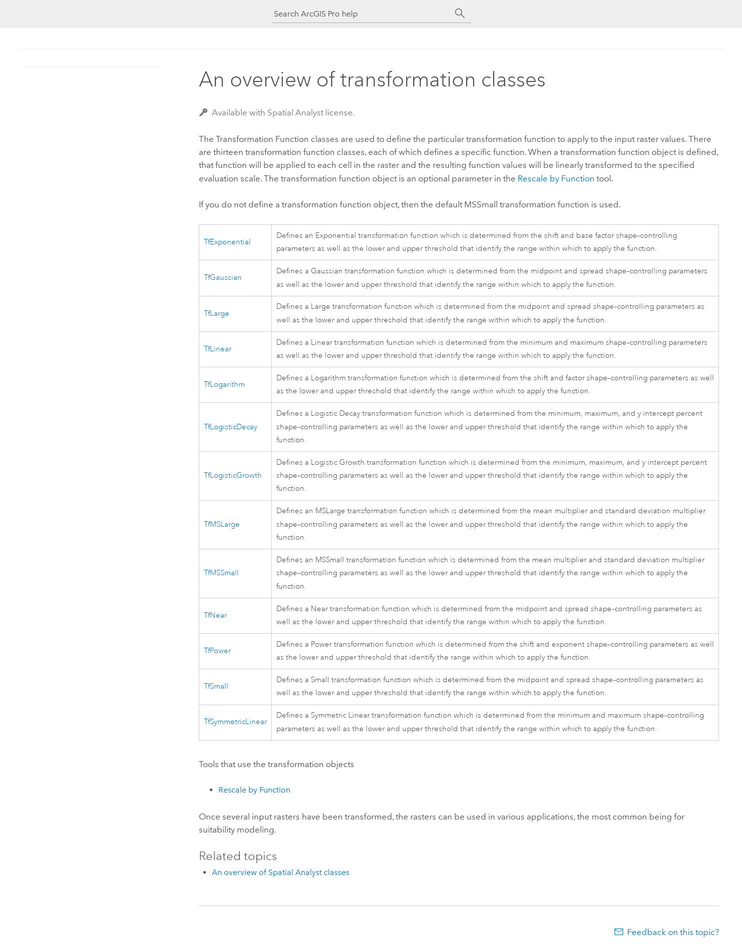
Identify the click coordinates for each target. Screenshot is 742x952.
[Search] (460, 13)
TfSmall (216, 686)
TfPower (217, 651)
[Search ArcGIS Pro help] (361, 13)
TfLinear (217, 349)
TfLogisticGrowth (233, 475)
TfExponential (227, 242)
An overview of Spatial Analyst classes (280, 872)
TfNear (215, 615)
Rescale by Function (556, 178)
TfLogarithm (224, 384)
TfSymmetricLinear (235, 722)
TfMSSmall (221, 573)
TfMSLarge (222, 524)
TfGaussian (223, 277)
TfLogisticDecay (230, 427)
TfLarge (216, 313)
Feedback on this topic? (673, 932)
